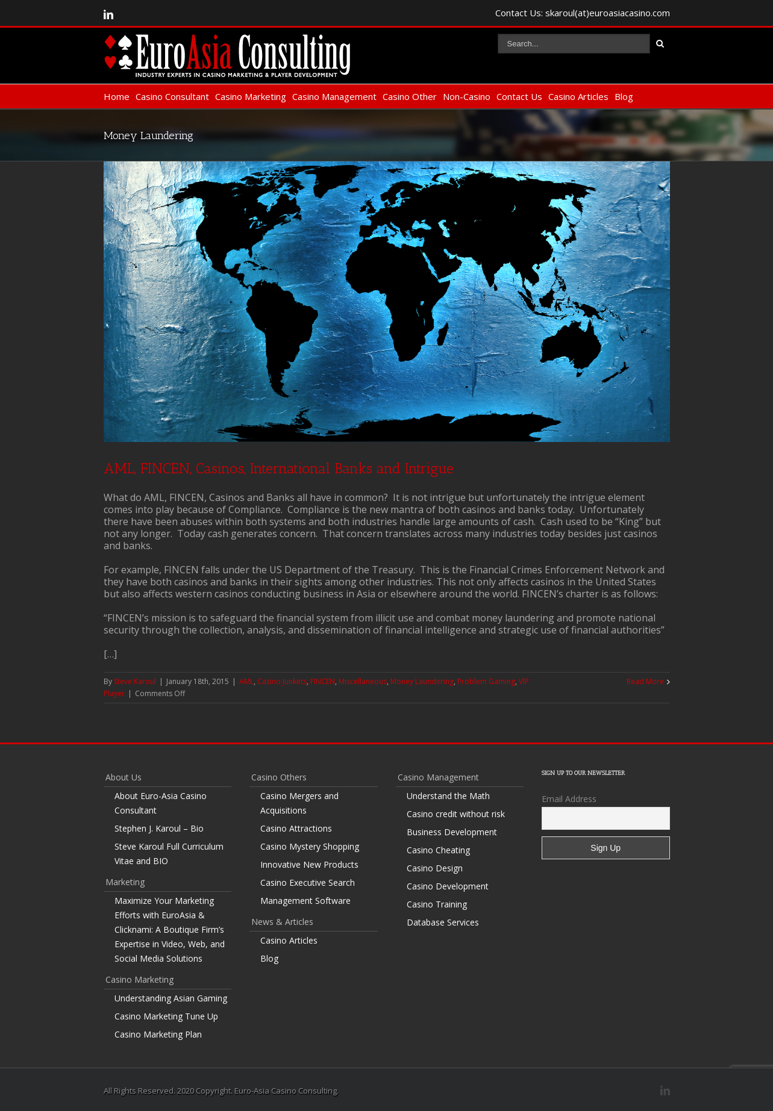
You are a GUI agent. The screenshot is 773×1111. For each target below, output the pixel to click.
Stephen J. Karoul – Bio (159, 828)
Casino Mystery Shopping (309, 846)
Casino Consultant (172, 96)
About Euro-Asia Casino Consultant (160, 803)
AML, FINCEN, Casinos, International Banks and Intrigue (279, 468)
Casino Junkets (282, 681)
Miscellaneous (363, 681)
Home (117, 96)
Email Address (569, 798)
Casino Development (448, 886)
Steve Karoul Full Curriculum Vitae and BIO (169, 854)
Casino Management (334, 96)
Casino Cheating (438, 850)
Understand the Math (448, 795)
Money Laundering (422, 681)
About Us (123, 777)
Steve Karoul (135, 681)
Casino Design (435, 868)
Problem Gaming (486, 681)
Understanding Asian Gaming (170, 998)
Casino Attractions (296, 828)
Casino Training (437, 904)
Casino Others (279, 777)
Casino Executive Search (307, 882)
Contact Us (519, 96)
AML (246, 681)
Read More (645, 681)
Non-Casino (466, 96)
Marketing (125, 882)
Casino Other (410, 96)
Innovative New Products (309, 864)
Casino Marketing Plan (158, 1034)
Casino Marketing (250, 96)
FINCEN (322, 681)
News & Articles (282, 921)
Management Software (305, 900)
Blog (624, 96)
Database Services (443, 922)
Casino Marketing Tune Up (166, 1016)
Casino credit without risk (456, 814)
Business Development (452, 832)
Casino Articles (578, 96)
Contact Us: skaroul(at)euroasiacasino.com (582, 13)
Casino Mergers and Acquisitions (299, 803)
